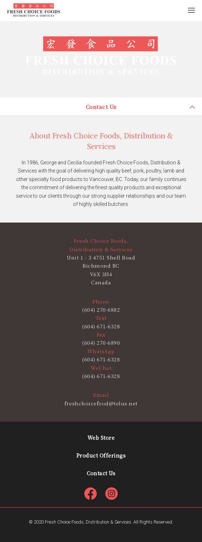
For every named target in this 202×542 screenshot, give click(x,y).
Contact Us (101, 473)
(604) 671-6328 (101, 359)
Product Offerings (101, 455)
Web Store (101, 437)
